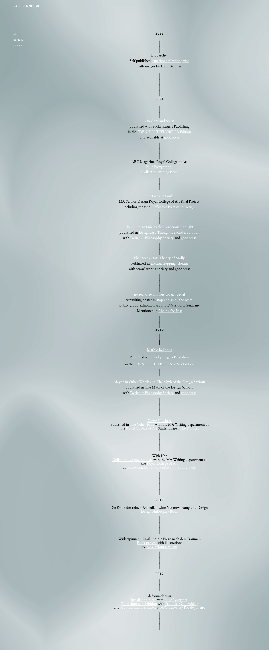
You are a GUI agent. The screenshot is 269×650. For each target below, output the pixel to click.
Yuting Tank (186, 467)
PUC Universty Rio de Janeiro (182, 607)
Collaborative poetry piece (132, 459)
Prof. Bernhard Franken (138, 607)
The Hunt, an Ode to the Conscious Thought (159, 227)
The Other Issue (142, 424)
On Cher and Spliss (159, 120)
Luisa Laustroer (175, 599)
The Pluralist (189, 428)
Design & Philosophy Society (152, 237)
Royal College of (138, 428)
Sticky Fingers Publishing (170, 357)
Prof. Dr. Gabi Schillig (181, 603)
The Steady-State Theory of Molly (159, 257)
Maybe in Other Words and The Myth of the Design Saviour (159, 381)
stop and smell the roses (174, 299)
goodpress (171, 137)
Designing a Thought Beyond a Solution (169, 232)
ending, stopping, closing (169, 263)
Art (154, 428)
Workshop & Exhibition (139, 603)
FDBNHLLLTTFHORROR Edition (164, 131)
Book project (147, 542)
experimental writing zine (170, 60)
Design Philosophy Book (159, 511)
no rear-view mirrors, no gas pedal (159, 294)
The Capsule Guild (159, 196)
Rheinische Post (170, 310)
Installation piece (143, 599)
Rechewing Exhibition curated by (151, 467)
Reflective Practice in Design (173, 206)
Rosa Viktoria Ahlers (161, 546)
